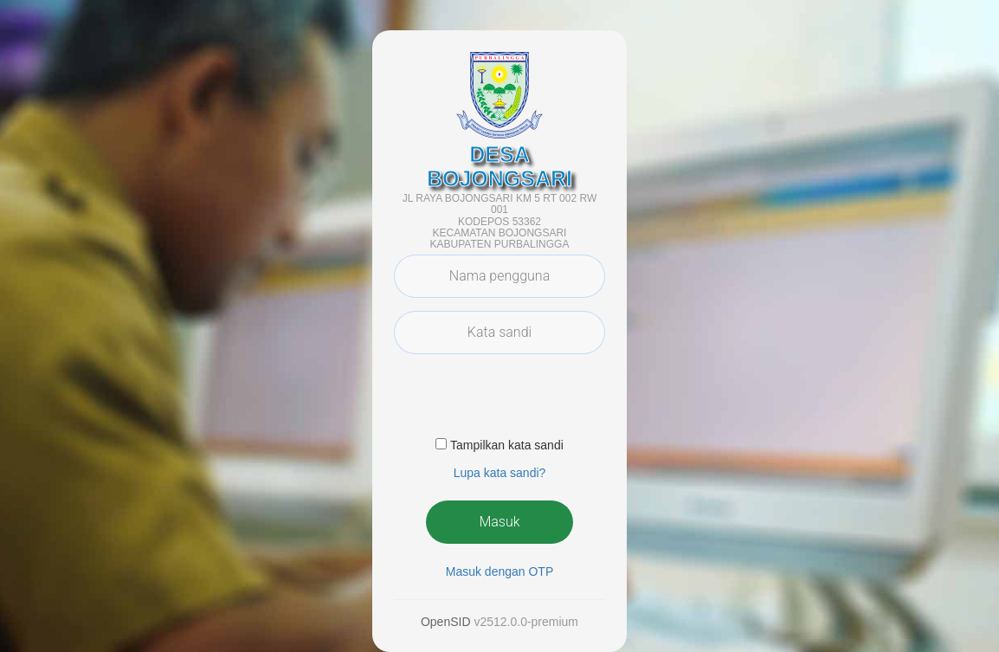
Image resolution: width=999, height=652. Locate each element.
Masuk (499, 521)
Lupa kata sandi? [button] (500, 473)
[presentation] (525, 401)
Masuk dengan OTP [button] (500, 571)
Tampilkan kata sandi (507, 445)
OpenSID (446, 622)
